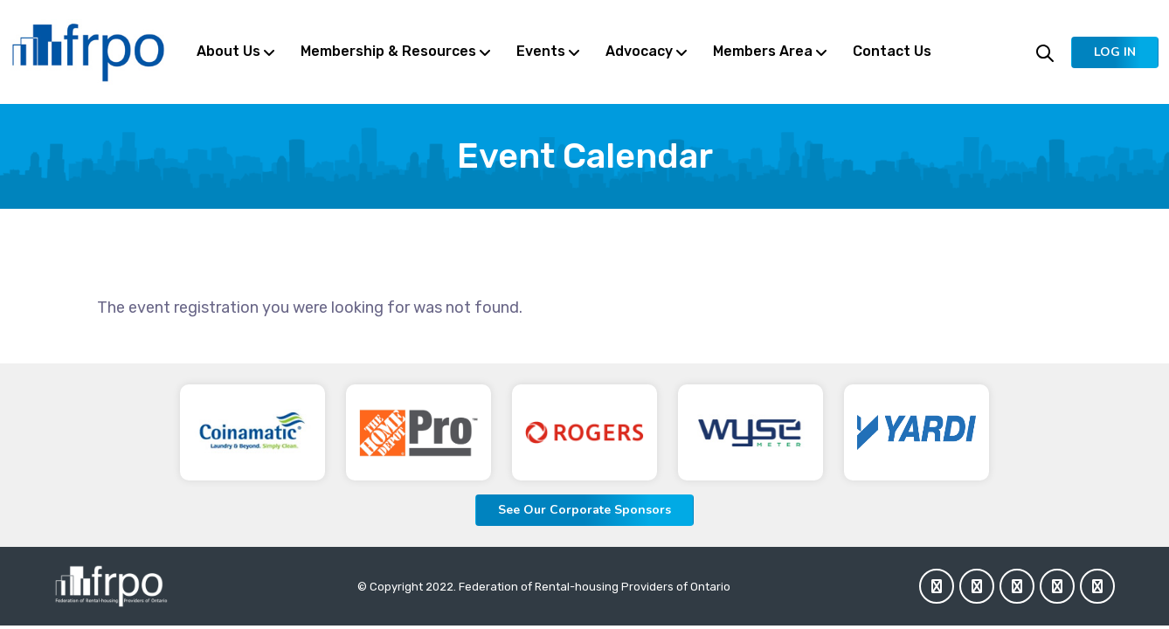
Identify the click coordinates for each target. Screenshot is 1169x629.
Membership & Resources (388, 51)
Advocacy (639, 51)
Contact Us (892, 51)
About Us (228, 51)
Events (540, 51)
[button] (1115, 52)
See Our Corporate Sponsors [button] (584, 509)
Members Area (763, 51)
